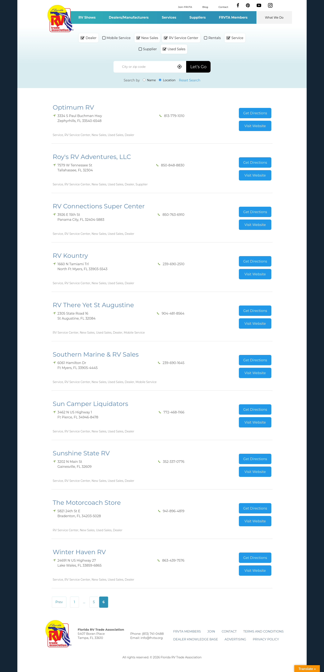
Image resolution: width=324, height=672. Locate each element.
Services (169, 17)
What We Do (274, 17)
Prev (59, 602)
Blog (205, 6)
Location (167, 80)
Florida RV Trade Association (60, 18)
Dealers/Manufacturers (129, 17)
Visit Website (255, 126)
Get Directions (255, 113)
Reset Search (189, 80)
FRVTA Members (233, 17)
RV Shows (86, 17)
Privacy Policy (266, 639)
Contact (223, 6)
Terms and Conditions (263, 631)
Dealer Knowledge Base (195, 639)
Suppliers (197, 17)
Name (149, 80)
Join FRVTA (185, 6)
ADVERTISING (235, 639)
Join (211, 631)
